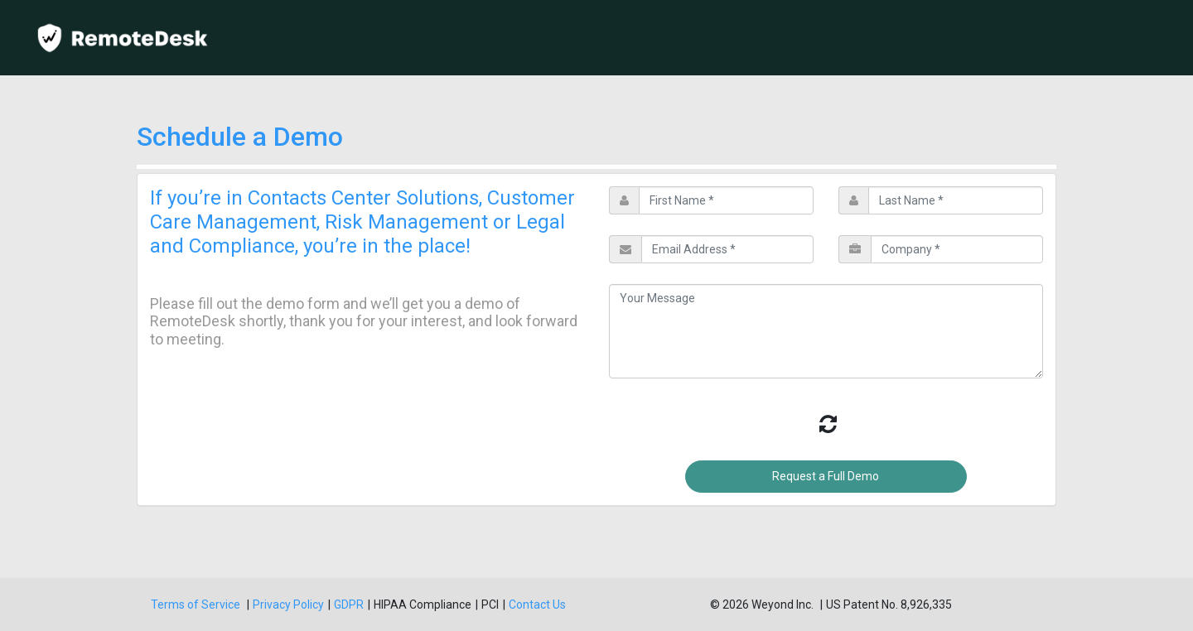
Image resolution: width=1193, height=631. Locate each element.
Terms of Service (197, 604)
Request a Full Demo (825, 476)
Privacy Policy (288, 604)
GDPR (349, 604)
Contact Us (537, 604)
